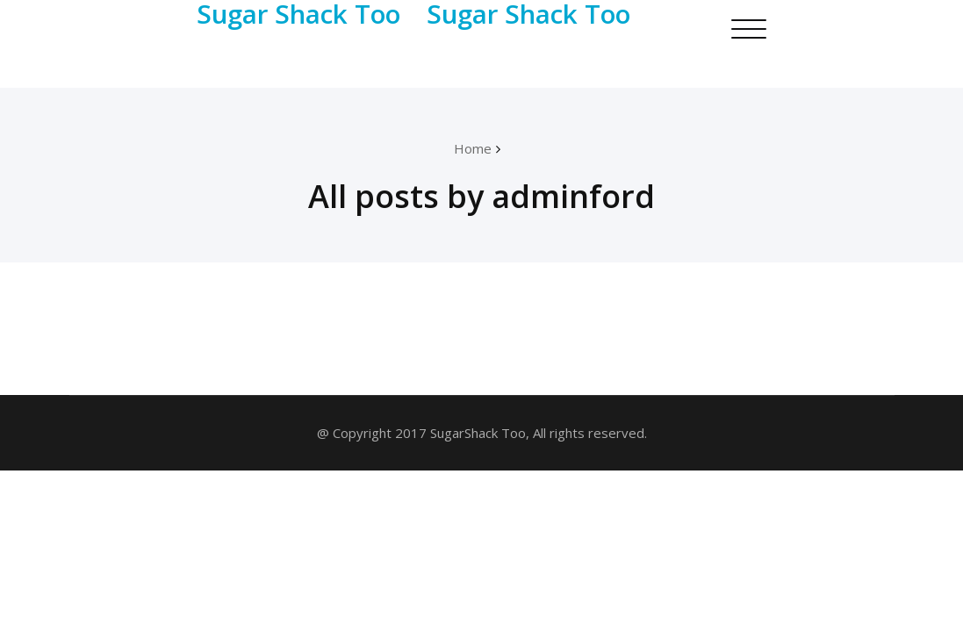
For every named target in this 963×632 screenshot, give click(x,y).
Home (473, 148)
